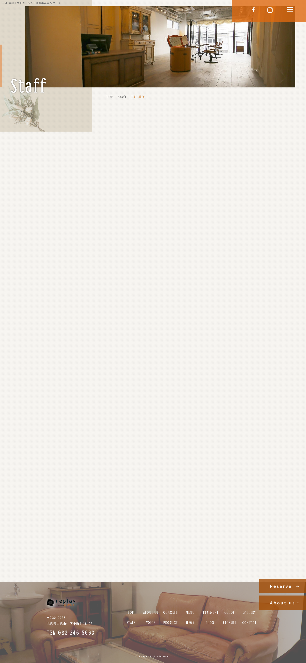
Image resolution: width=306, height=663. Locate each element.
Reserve (281, 586)
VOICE (150, 622)
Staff (122, 97)
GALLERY (249, 612)
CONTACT (249, 622)
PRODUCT (170, 622)
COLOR (229, 612)
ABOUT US (150, 612)
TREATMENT (210, 612)
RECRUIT (229, 622)
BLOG (210, 622)
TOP (109, 97)
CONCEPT (170, 612)
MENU (190, 612)
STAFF (131, 622)
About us (282, 603)
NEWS (190, 622)
